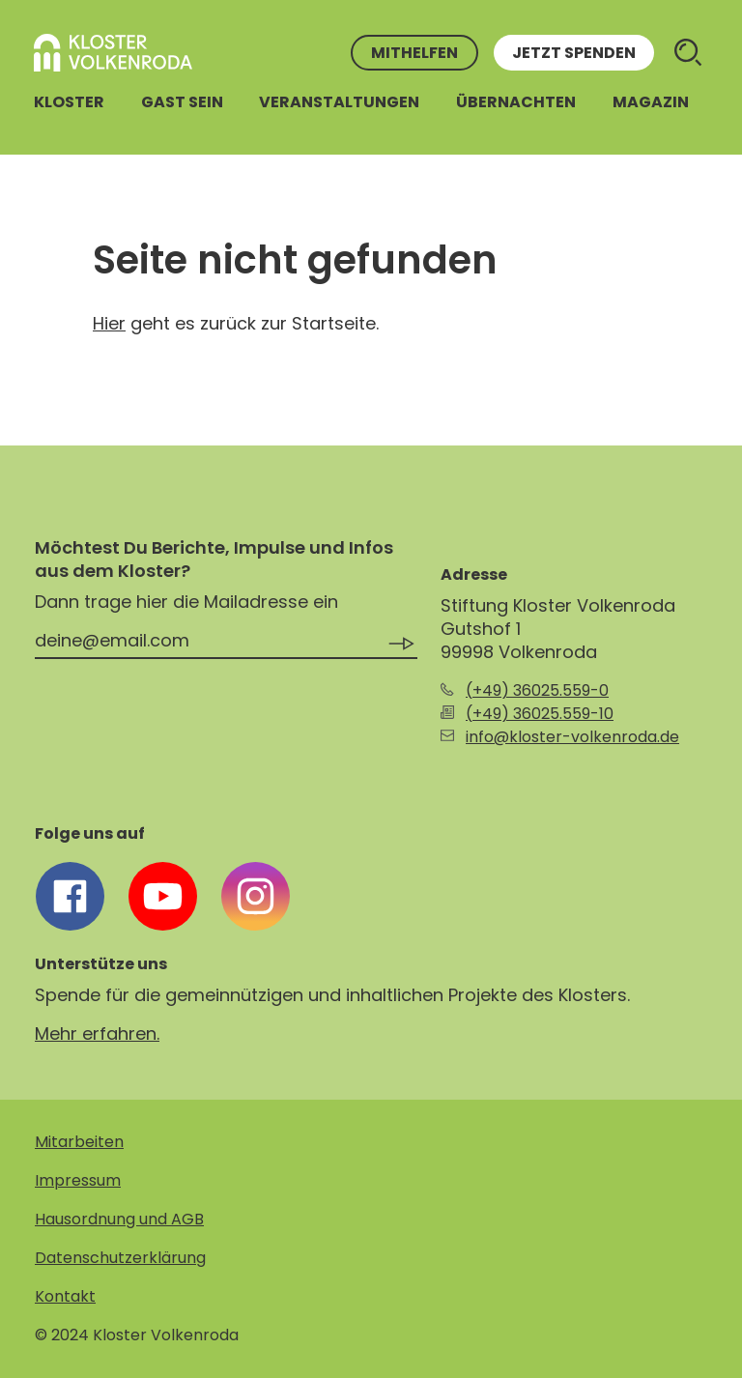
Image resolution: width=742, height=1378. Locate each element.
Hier (109, 323)
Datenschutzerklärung (120, 1258)
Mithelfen (414, 53)
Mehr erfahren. (97, 1033)
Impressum (78, 1180)
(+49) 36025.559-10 (540, 714)
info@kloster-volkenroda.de (572, 737)
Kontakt (65, 1296)
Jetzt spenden (574, 53)
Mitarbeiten (79, 1142)
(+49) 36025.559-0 (537, 690)
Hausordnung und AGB (119, 1219)
